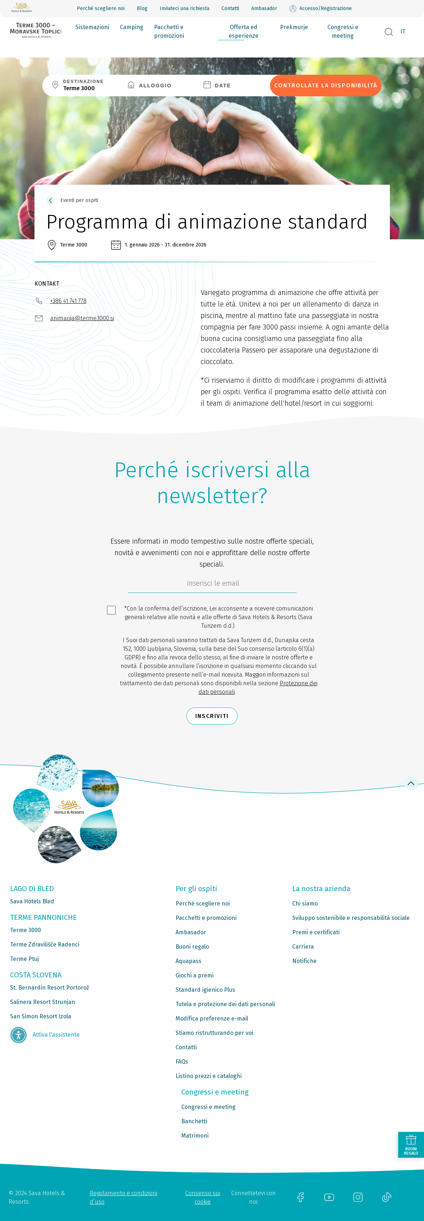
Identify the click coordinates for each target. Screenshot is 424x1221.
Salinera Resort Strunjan (42, 1002)
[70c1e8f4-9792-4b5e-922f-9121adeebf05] (212, 585)
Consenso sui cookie (202, 1197)
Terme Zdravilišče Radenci (44, 944)
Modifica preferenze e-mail (212, 1018)
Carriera (303, 946)
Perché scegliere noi (101, 8)
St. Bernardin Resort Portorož (49, 987)
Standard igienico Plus (205, 989)
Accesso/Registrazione (320, 8)
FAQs (182, 1061)
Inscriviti (212, 716)
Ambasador (264, 8)
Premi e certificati (316, 932)
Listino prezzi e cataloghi (209, 1076)
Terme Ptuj (24, 958)
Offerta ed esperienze (243, 31)
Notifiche (304, 961)
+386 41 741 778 (68, 301)
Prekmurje (294, 27)
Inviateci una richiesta (184, 8)
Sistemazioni (92, 27)
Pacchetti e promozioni (169, 31)
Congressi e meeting (342, 31)
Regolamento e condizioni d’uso (123, 1197)
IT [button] (402, 31)
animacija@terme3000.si (82, 318)
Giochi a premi (195, 975)
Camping (131, 27)
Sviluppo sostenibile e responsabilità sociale (351, 917)
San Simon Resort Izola (40, 1016)
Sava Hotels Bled (32, 901)
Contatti (230, 8)
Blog (142, 8)
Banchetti (194, 1121)
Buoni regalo (192, 946)
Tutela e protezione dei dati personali (225, 1004)
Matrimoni (195, 1135)
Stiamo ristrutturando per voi (214, 1032)
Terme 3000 (25, 930)
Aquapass (188, 961)
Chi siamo (305, 903)
